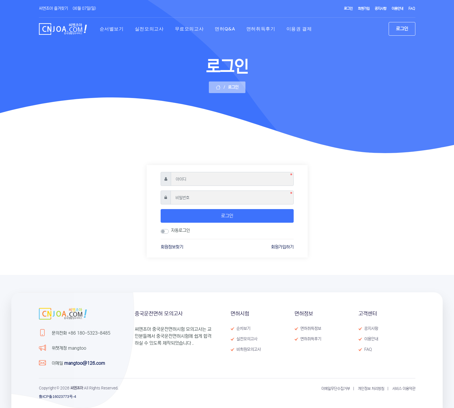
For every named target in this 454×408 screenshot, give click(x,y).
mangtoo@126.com (84, 363)
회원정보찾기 (172, 246)
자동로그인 (180, 230)
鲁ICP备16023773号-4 (57, 396)
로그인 (227, 215)
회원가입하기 (282, 246)
